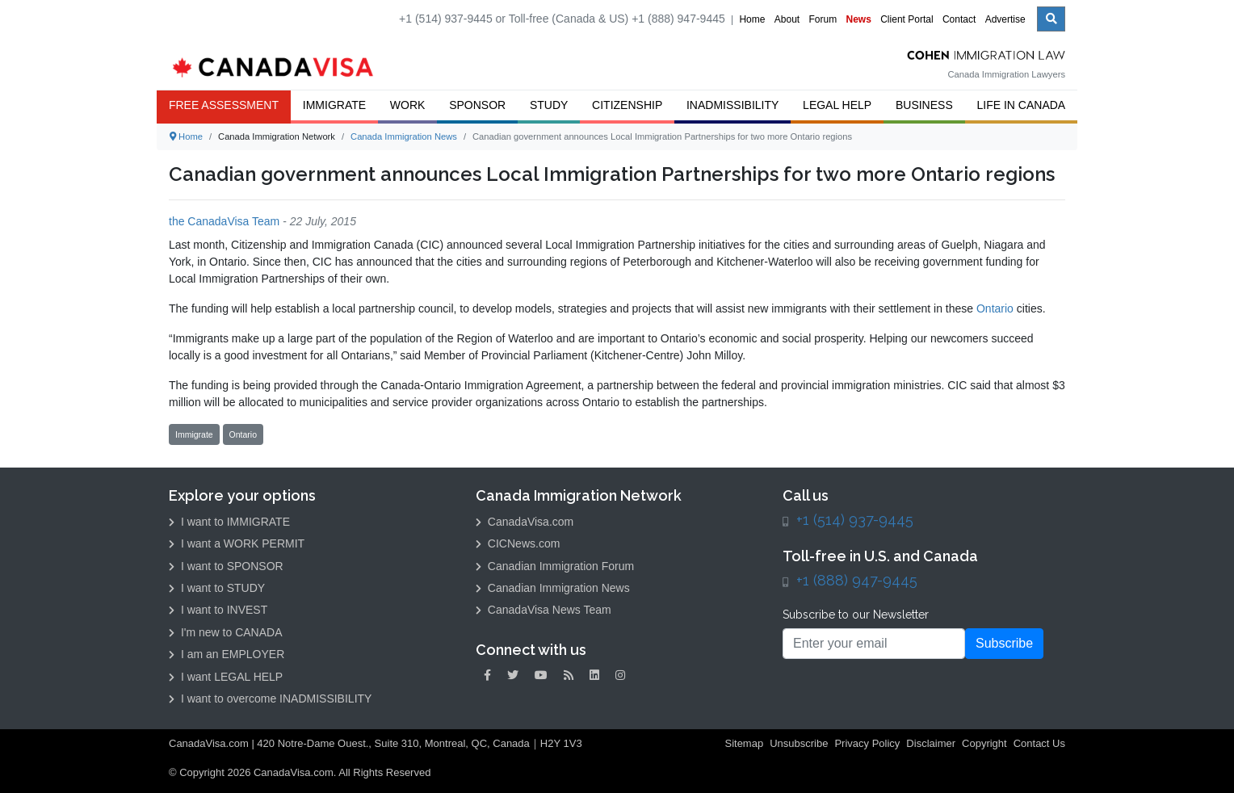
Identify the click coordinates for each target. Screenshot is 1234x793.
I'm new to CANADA (226, 632)
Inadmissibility (732, 105)
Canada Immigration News (403, 136)
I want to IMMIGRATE (229, 521)
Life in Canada (1021, 105)
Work (408, 105)
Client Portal (906, 19)
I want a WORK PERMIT (236, 543)
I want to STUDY (217, 587)
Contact (959, 19)
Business (924, 105)
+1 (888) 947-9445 (856, 580)
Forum (822, 19)
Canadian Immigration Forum (555, 566)
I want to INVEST (218, 609)
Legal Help (837, 105)
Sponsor (477, 105)
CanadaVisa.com (524, 521)
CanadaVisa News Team (543, 609)
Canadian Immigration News (553, 587)
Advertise (1005, 19)
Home (752, 19)
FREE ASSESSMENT (224, 105)
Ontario (995, 308)
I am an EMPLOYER (226, 654)
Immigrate (334, 105)
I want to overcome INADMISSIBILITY (270, 698)
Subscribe (1004, 643)
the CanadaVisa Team (224, 221)
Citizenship (627, 105)
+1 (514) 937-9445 (854, 519)
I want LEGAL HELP (226, 676)
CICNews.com (518, 543)
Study (549, 105)
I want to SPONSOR (226, 566)
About (787, 19)
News (858, 19)
